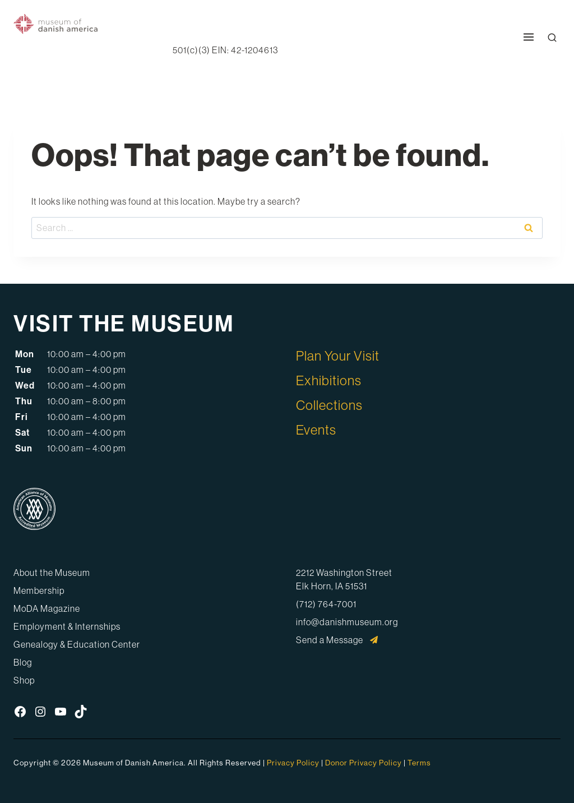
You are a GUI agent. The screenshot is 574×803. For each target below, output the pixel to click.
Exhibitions (329, 380)
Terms (419, 763)
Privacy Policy (293, 763)
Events (316, 429)
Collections (329, 404)
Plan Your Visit (337, 355)
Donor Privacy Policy (363, 763)
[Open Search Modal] (552, 37)
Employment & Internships (67, 626)
